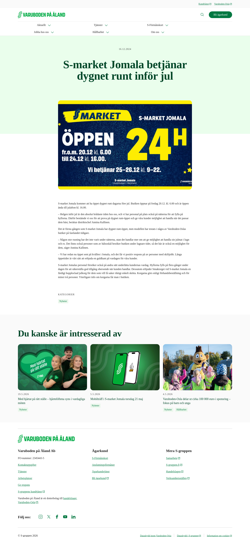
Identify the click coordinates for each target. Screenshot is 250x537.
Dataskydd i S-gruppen (189, 528)
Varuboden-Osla (223, 4)
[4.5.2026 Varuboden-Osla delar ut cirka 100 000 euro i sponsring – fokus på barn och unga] (197, 371)
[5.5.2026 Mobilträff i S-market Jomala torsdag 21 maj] (124, 369)
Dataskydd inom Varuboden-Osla (155, 528)
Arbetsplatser (25, 471)
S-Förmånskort (64, 25)
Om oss (132, 25)
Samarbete (173, 451)
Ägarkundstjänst (101, 464)
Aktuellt (22, 25)
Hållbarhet (112, 25)
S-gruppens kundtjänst (31, 484)
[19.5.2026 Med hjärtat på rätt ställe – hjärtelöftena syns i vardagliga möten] (52, 371)
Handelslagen (175, 464)
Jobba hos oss (89, 25)
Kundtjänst (205, 4)
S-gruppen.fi (174, 457)
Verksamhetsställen (178, 471)
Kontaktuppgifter (27, 457)
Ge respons (24, 477)
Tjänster (41, 25)
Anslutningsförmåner (103, 457)
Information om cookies (219, 528)
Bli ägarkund (220, 14)
